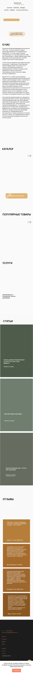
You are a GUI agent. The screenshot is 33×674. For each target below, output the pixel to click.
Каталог (4, 636)
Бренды (4, 641)
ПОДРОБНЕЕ (12, 304)
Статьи (3, 651)
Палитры (4, 639)
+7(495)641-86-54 (19, 4)
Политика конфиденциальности (10, 632)
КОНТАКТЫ (24, 10)
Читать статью (11, 475)
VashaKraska (17, 3)
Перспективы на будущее (13, 414)
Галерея (4, 648)
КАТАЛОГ (9, 7)
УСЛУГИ (6, 10)
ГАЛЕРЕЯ (12, 10)
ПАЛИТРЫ (16, 7)
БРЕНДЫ (22, 7)
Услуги (3, 644)
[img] (17, 454)
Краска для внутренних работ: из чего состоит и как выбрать (14, 361)
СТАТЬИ (18, 10)
